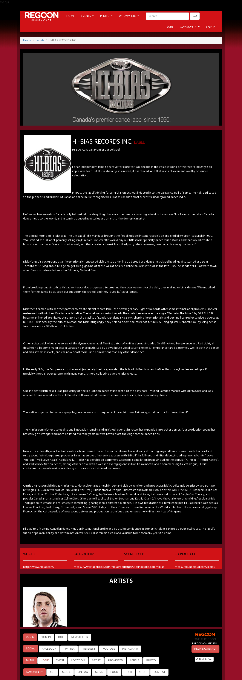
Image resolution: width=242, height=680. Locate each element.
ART (52, 672)
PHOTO (151, 660)
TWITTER (69, 648)
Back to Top (204, 659)
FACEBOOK (49, 648)
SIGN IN (211, 26)
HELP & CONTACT (205, 648)
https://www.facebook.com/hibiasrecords (101, 567)
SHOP (142, 672)
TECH (128, 672)
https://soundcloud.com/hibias (144, 567)
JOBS (170, 26)
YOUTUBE (108, 648)
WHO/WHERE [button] (129, 16)
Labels (40, 40)
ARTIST (96, 660)
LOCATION (78, 660)
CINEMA (83, 672)
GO (195, 16)
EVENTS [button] (87, 16)
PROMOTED (115, 660)
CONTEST (159, 672)
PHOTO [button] (106, 16)
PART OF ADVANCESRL (205, 643)
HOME (70, 16)
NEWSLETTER (79, 637)
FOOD (114, 672)
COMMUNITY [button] (190, 26)
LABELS (134, 660)
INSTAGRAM (130, 648)
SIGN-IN (46, 637)
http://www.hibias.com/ (38, 567)
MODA (66, 672)
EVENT (60, 660)
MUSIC (99, 672)
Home (27, 40)
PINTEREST (88, 648)
